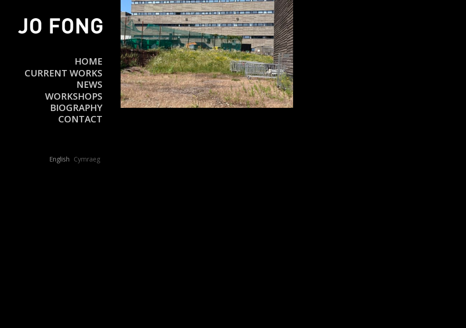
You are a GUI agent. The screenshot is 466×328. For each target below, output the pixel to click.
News (89, 84)
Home (88, 61)
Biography (76, 107)
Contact (80, 119)
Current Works (63, 73)
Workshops (73, 96)
